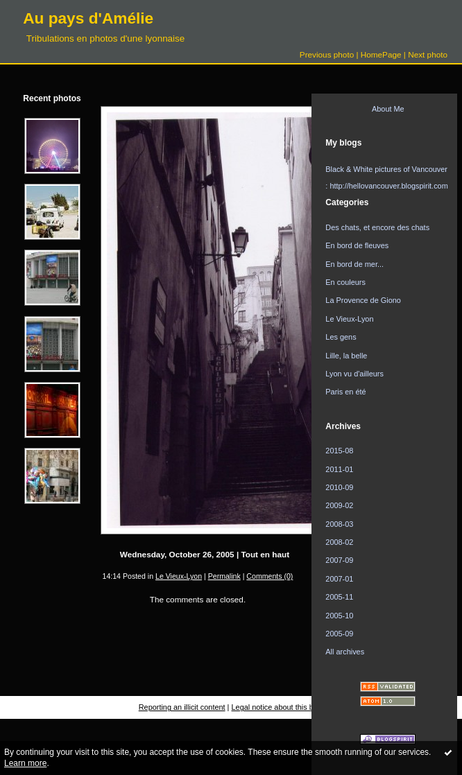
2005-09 (339, 633)
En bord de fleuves (356, 245)
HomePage (381, 54)
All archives (344, 651)
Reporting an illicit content (182, 707)
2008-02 (339, 542)
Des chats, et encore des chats (377, 227)
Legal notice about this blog (278, 707)
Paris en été (345, 392)
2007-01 (339, 579)
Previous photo (327, 54)
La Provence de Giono (363, 300)
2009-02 (339, 505)
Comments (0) (269, 576)
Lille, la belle (346, 355)
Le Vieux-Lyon (178, 576)
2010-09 (339, 487)
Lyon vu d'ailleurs (354, 373)
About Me (388, 109)
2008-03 (339, 524)
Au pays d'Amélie (88, 18)
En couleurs (345, 282)
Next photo (427, 54)
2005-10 (339, 615)
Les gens (340, 337)
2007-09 (339, 560)
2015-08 (339, 450)
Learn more (25, 763)
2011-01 (339, 469)
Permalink (224, 576)
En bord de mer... (354, 264)
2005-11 (339, 597)
